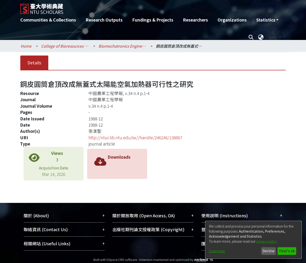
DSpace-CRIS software (122, 259)
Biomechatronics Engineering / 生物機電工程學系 (122, 46)
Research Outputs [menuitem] (104, 20)
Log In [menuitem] (275, 37)
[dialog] (253, 239)
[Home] (127, 7)
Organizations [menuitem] (232, 20)
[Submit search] (251, 37)
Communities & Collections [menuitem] (48, 20)
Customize (217, 250)
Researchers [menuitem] (195, 20)
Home (26, 46)
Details (34, 63)
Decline (268, 250)
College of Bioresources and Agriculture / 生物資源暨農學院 (65, 46)
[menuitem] (267, 20)
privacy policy (266, 241)
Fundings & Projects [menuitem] (152, 20)
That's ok (287, 250)
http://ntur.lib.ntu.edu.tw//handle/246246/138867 (135, 137)
